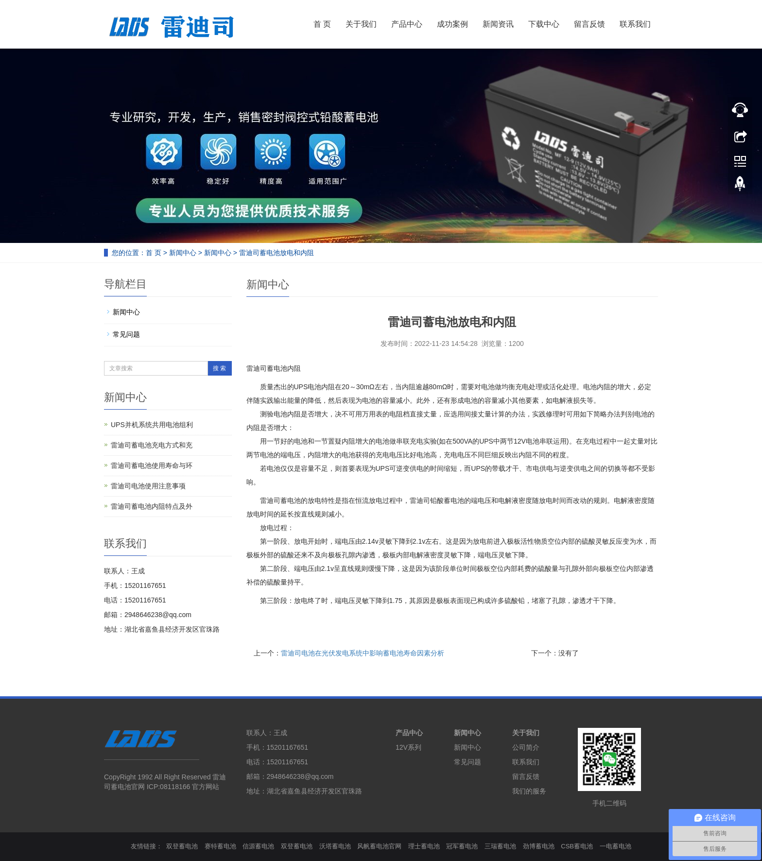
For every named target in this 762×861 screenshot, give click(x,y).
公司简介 (525, 747)
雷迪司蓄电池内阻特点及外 (151, 506)
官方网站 (205, 787)
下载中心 (543, 24)
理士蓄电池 (424, 846)
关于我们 (361, 24)
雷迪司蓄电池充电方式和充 (151, 445)
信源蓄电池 (258, 846)
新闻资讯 (498, 24)
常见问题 (126, 334)
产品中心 (406, 24)
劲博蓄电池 (538, 846)
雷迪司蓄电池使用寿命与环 (151, 465)
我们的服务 (529, 791)
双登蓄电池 (182, 846)
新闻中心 (182, 253)
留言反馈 (589, 24)
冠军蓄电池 (462, 846)
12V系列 (408, 747)
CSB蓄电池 (577, 846)
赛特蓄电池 (220, 846)
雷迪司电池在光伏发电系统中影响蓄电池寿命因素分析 (362, 653)
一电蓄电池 (615, 846)
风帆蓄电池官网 (379, 846)
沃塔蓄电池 (335, 846)
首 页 (322, 24)
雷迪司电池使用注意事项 (148, 486)
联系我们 (635, 24)
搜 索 (219, 368)
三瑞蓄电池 (500, 846)
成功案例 (452, 24)
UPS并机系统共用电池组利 (152, 425)
